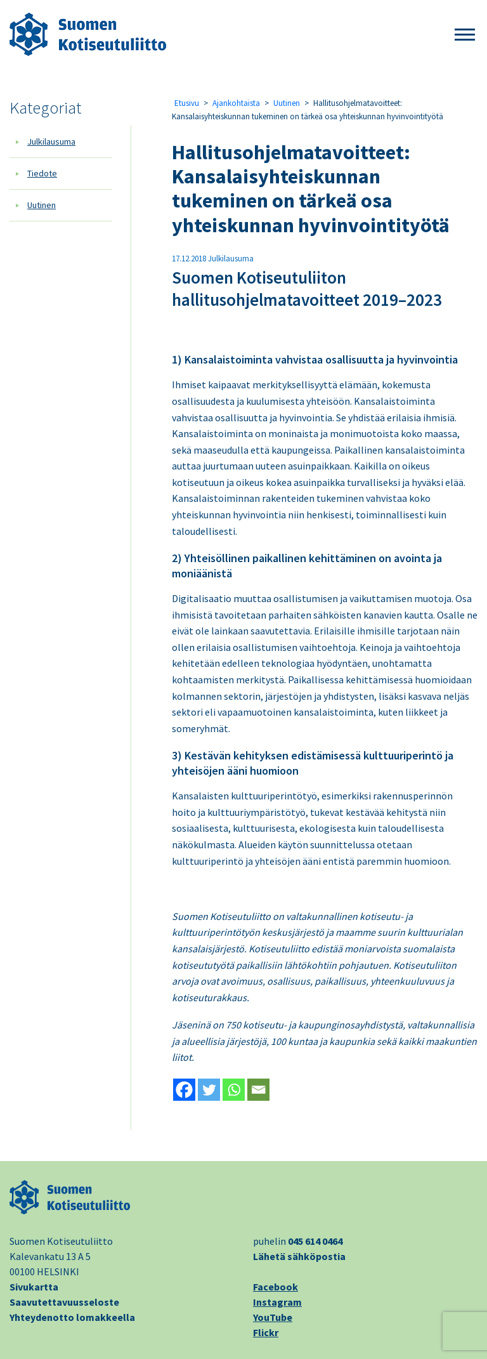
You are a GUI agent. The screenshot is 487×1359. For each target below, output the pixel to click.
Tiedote (42, 173)
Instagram (277, 1302)
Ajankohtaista (236, 103)
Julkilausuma (51, 141)
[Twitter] (209, 1090)
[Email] (258, 1090)
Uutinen (41, 205)
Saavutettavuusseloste (64, 1302)
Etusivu (186, 103)
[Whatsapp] (234, 1090)
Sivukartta (34, 1286)
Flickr (265, 1332)
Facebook (275, 1286)
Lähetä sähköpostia (299, 1256)
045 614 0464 (315, 1241)
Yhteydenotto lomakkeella (72, 1317)
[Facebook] (184, 1090)
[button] (464, 35)
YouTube (272, 1317)
